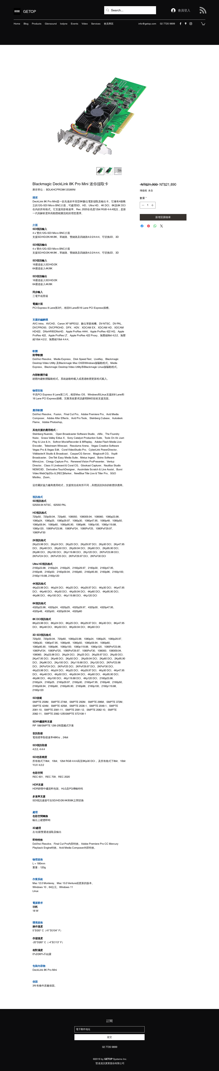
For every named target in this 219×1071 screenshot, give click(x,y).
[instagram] (190, 23)
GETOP (29, 11)
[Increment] (152, 205)
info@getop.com (147, 23)
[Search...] (130, 10)
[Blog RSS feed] (203, 10)
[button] (203, 23)
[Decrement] (142, 205)
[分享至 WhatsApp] (155, 226)
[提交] (109, 1037)
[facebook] (180, 23)
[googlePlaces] (185, 23)
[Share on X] (161, 226)
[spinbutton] (147, 205)
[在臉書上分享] (142, 226)
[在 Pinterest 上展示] (148, 226)
